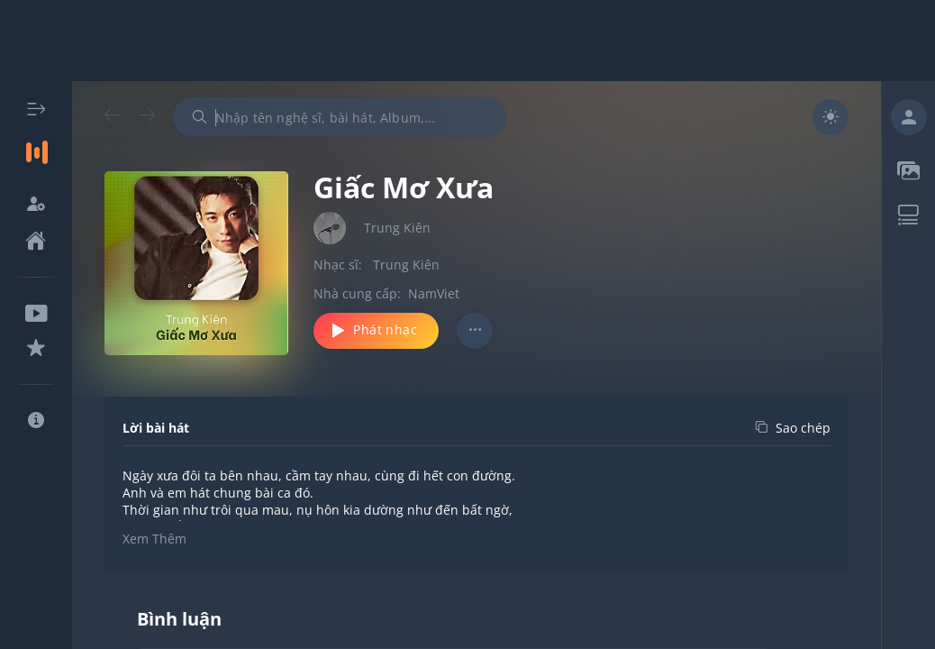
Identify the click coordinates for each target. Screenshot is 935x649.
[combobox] (339, 117)
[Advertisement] (467, 40)
